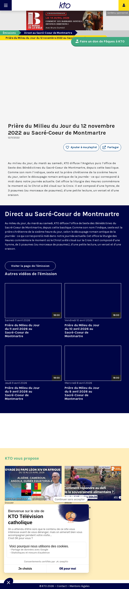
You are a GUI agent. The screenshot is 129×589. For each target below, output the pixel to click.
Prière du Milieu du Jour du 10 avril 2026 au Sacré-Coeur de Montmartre (82, 330)
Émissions (9, 32)
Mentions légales (80, 586)
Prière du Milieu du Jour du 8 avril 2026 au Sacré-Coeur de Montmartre (82, 393)
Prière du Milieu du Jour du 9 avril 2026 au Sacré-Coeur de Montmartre (22, 393)
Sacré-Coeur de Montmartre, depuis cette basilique (38, 227)
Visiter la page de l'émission (30, 266)
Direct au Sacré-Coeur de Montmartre (48, 32)
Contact (62, 586)
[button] (110, 147)
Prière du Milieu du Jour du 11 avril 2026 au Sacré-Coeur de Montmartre (22, 330)
